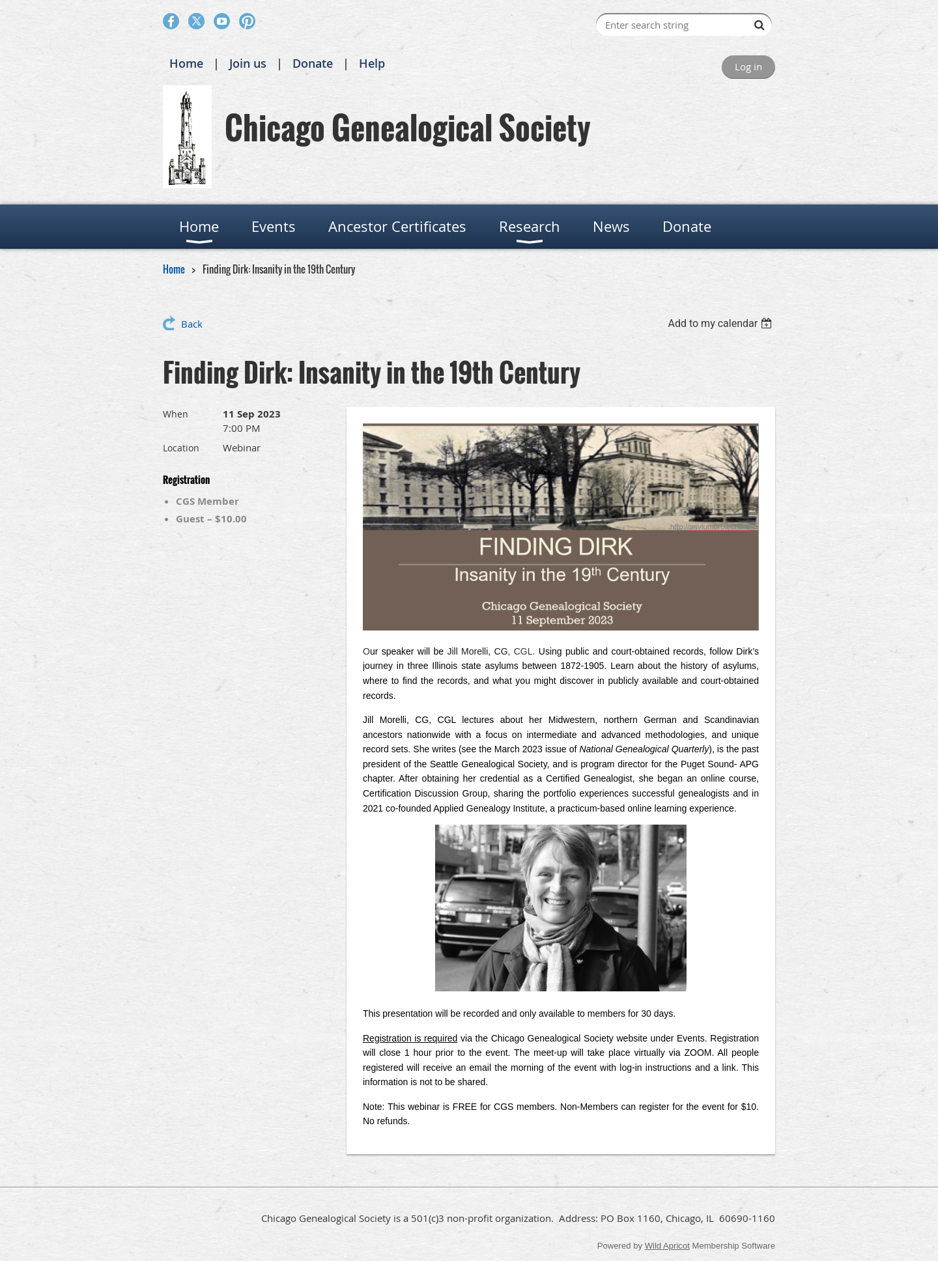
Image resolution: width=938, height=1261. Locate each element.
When (175, 414)
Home (186, 63)
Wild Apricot (667, 1246)
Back (192, 323)
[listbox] (721, 323)
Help (372, 63)
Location (181, 448)
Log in (748, 66)
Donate (312, 63)
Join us (247, 63)
